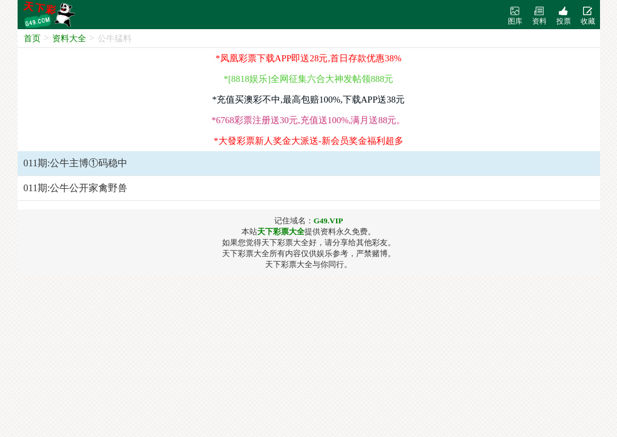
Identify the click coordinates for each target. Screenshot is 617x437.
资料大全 (69, 38)
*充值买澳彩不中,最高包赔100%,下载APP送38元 (308, 99)
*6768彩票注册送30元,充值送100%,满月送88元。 (309, 120)
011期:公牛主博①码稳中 (76, 163)
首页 (32, 38)
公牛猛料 (115, 38)
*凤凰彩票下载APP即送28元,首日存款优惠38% (308, 58)
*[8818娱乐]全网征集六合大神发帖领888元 (309, 79)
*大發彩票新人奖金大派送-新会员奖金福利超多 (308, 141)
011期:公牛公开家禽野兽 (76, 188)
